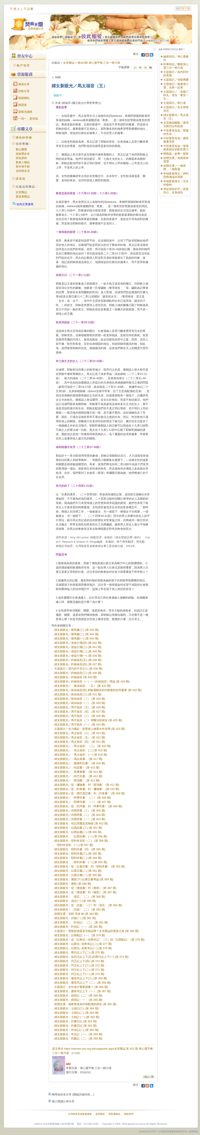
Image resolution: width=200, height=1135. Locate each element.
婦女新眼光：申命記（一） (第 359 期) (78, 1034)
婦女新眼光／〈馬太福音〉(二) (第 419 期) (80, 750)
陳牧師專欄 (24, 137)
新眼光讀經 (22, 111)
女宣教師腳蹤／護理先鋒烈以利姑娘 (176, 124)
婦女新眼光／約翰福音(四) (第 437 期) (78, 664)
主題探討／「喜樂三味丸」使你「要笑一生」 (176, 95)
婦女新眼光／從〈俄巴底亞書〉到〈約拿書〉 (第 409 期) (89, 793)
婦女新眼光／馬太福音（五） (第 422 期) (79, 737)
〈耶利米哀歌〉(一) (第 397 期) (73, 845)
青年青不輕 (23, 166)
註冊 (30, 9)
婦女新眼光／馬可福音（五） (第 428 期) (79, 707)
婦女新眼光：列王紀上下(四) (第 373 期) (79, 961)
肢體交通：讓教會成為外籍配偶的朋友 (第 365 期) (85, 1004)
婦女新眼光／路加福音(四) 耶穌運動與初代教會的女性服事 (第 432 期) (97, 690)
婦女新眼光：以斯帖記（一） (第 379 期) (79, 935)
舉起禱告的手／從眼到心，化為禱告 (176, 190)
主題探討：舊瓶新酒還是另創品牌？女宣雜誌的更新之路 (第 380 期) (96, 931)
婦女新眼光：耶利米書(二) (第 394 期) (78, 857)
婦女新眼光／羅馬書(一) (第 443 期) (76, 638)
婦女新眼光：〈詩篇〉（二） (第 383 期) (79, 909)
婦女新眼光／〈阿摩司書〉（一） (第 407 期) (82, 802)
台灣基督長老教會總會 (80, 1114)
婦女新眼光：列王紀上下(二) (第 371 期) (79, 969)
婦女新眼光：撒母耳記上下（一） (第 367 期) (82, 991)
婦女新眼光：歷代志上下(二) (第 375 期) (79, 952)
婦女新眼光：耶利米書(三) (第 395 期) (78, 853)
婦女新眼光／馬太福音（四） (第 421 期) (79, 741)
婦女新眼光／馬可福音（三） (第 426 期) (79, 716)
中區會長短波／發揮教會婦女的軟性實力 (176, 147)
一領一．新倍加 (25, 118)
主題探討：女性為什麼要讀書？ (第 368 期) (81, 987)
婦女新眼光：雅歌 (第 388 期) (72, 883)
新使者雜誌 (23, 196)
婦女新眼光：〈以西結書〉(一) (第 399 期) (80, 836)
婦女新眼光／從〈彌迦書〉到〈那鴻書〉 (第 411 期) (86, 784)
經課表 (20, 104)
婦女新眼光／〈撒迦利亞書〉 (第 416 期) (79, 763)
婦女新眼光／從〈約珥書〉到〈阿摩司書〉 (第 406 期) (88, 806)
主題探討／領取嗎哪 (176, 79)
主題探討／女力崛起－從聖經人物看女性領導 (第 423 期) (89, 728)
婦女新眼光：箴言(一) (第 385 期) (75, 900)
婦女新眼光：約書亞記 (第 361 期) (75, 1021)
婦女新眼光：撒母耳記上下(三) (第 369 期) (80, 978)
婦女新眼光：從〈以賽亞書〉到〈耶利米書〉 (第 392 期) (89, 866)
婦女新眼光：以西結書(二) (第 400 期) (78, 832)
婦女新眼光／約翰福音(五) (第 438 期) (78, 660)
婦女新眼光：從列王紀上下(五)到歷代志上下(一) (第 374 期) (91, 956)
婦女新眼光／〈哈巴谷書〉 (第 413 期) (78, 776)
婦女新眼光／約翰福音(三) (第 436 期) (78, 673)
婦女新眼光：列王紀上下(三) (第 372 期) (79, 965)
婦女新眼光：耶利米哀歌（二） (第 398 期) (81, 840)
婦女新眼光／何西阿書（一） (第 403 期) (79, 819)
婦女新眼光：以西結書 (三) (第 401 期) (78, 827)
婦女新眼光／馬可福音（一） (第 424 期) (79, 724)
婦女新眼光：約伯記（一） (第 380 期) (78, 926)
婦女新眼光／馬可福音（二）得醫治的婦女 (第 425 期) (88, 720)
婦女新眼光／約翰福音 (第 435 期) (75, 677)
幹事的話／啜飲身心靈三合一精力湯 (176, 66)
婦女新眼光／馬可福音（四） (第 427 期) (79, 711)
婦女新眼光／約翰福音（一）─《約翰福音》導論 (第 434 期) (92, 681)
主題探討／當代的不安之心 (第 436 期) (78, 668)
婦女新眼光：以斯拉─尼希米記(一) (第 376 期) (83, 948)
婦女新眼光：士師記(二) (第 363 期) (76, 1012)
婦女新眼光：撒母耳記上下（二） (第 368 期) (82, 982)
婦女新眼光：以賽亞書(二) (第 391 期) (78, 870)
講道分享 (21, 84)
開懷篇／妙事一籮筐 (176, 153)
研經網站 (21, 98)
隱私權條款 (114, 1114)
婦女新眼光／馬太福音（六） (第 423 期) (79, 733)
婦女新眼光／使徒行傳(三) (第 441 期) (78, 647)
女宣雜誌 (21, 192)
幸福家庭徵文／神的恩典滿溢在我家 (176, 175)
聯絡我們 (129, 1114)
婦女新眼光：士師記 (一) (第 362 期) (76, 1017)
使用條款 (100, 1114)
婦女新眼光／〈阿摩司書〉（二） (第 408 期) (82, 797)
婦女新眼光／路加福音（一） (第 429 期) (79, 703)
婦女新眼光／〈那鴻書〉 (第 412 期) (77, 780)
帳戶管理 (23, 65)
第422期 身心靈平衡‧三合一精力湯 (99, 62)
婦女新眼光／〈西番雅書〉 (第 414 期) (78, 771)
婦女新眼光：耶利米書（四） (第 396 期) (79, 849)
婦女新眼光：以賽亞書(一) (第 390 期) (78, 875)
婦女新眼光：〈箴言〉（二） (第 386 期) (79, 896)
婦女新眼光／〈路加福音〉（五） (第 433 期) (82, 685)
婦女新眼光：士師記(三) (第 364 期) (76, 1008)
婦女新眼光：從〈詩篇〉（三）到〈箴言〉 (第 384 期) (88, 905)
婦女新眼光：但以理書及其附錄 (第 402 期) (81, 823)
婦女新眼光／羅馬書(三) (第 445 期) (76, 629)
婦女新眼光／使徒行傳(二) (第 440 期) (78, 651)
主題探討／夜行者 (174, 103)
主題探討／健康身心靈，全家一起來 (176, 85)
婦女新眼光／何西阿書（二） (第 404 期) (79, 814)
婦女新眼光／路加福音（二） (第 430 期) (79, 698)
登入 (17, 9)
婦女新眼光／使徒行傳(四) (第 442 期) (78, 642)
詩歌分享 (21, 91)
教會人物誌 (23, 162)
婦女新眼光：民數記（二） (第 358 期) (78, 1038)
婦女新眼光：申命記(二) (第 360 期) (76, 1030)
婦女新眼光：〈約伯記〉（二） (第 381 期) (81, 922)
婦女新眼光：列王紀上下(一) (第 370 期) (79, 974)
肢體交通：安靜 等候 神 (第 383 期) (76, 913)
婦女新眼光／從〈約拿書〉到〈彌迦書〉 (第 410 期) (86, 789)
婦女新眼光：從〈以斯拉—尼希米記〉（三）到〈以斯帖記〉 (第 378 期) (99, 939)
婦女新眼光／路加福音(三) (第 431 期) (78, 694)
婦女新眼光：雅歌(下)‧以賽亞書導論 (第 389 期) (83, 879)
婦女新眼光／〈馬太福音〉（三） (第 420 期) (82, 746)
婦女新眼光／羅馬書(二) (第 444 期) (76, 634)
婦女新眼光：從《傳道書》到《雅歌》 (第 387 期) (85, 888)
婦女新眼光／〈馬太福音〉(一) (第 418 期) (80, 754)
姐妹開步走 (23, 153)
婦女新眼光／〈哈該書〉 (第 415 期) (77, 767)
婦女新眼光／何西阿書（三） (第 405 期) (79, 810)
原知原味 (21, 158)
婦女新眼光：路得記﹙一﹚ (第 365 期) (78, 999)
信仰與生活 (23, 170)
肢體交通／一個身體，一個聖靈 (174, 167)
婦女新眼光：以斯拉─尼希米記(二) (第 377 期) (83, 944)
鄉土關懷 (21, 149)
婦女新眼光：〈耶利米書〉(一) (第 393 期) (80, 862)
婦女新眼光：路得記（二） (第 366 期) (78, 995)
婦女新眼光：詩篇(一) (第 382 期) (75, 918)
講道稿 (20, 178)
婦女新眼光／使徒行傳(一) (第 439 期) (78, 655)
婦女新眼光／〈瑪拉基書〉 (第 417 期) (78, 759)
